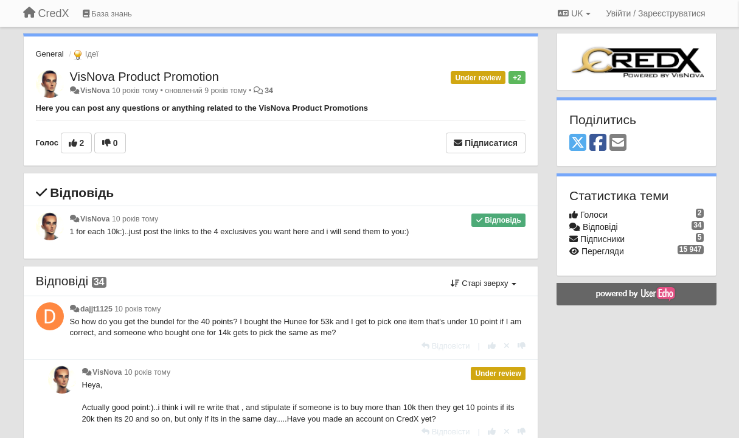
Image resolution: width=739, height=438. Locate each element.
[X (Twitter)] (577, 143)
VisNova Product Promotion (144, 76)
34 (269, 90)
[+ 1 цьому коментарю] (492, 345)
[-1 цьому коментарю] (522, 345)
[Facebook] (597, 143)
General (50, 53)
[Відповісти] (446, 345)
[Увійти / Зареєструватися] (656, 13)
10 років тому (135, 219)
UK (574, 13)
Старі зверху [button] (483, 283)
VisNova (95, 90)
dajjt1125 (96, 309)
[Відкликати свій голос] (507, 345)
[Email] (617, 143)
